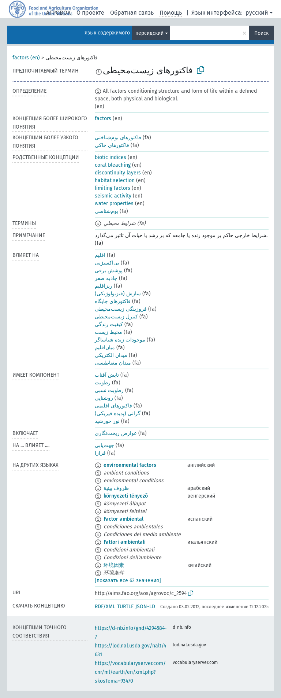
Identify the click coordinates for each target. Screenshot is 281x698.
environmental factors (130, 465)
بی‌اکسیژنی (107, 263)
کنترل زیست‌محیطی (116, 317)
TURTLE (125, 606)
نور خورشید (107, 421)
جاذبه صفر (106, 278)
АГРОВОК (58, 12)
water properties (114, 203)
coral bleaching (113, 165)
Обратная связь (132, 12)
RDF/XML (105, 606)
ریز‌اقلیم (103, 286)
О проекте (90, 12)
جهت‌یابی (104, 445)
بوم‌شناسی (106, 211)
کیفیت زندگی (109, 324)
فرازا (100, 453)
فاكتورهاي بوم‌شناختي (118, 137)
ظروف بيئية (116, 488)
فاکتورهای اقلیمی (113, 406)
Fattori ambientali (125, 542)
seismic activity (113, 196)
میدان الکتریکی (111, 355)
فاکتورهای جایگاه (113, 301)
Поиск (261, 33)
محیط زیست (108, 332)
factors (103, 118)
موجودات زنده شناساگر (120, 340)
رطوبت (102, 383)
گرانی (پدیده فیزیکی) (117, 413)
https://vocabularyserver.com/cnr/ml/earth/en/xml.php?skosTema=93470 (130, 672)
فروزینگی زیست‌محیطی (121, 309)
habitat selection (115, 180)
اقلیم (100, 255)
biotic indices (110, 157)
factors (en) (26, 58)
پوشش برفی (109, 270)
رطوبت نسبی (109, 390)
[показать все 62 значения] (128, 580)
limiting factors (112, 188)
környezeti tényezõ (126, 496)
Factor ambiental (123, 519)
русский (257, 12)
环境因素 (114, 565)
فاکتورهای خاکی (112, 145)
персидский (149, 33)
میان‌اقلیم (105, 347)
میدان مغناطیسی (113, 363)
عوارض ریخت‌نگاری (116, 433)
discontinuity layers (118, 173)
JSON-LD (145, 606)
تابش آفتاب (107, 375)
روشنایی (104, 398)
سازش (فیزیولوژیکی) (118, 294)
